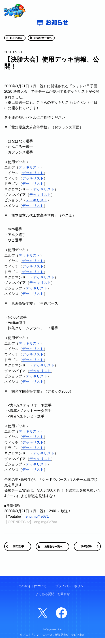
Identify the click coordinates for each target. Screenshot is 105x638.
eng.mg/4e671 (37, 516)
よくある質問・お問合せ (52, 594)
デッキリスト (29, 167)
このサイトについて (32, 586)
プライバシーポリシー (71, 586)
